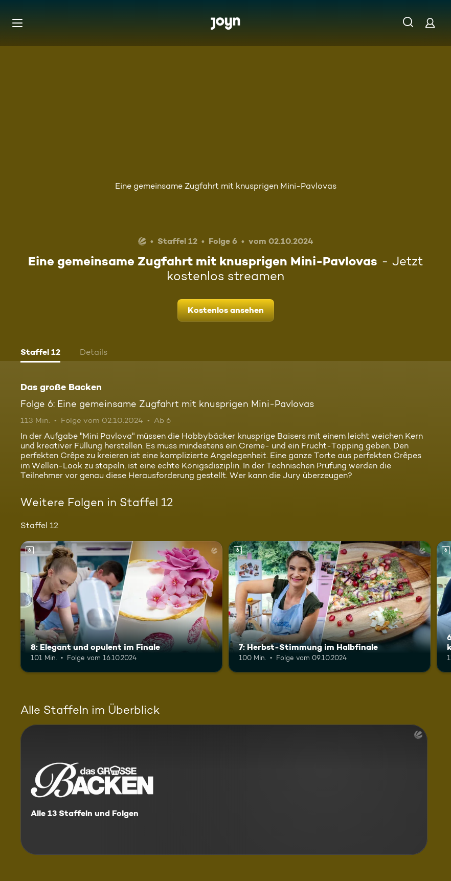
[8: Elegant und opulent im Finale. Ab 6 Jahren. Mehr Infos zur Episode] (121, 606)
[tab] (40, 353)
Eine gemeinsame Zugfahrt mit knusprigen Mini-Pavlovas (225, 186)
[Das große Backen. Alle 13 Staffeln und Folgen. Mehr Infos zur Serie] (223, 790)
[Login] (430, 23)
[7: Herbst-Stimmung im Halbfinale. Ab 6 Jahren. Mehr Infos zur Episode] (330, 606)
